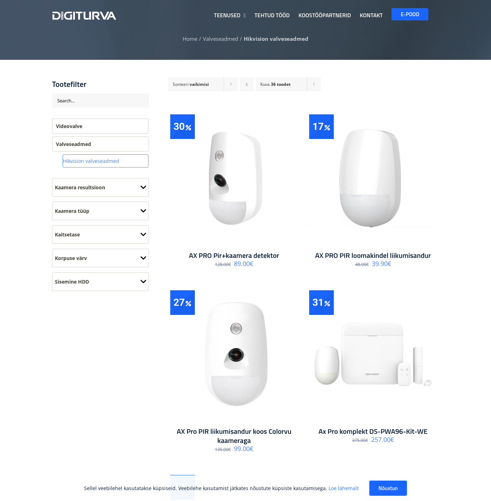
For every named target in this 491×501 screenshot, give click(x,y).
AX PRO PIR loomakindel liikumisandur (373, 255)
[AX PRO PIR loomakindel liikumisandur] (373, 178)
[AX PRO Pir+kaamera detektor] (234, 178)
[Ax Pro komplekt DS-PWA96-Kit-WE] (373, 354)
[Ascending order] (247, 84)
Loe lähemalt (344, 488)
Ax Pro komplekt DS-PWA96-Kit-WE (373, 431)
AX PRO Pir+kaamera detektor (234, 255)
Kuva (275, 84)
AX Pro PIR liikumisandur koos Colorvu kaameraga (234, 436)
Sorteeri (191, 84)
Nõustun (388, 488)
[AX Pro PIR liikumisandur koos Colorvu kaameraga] (234, 354)
